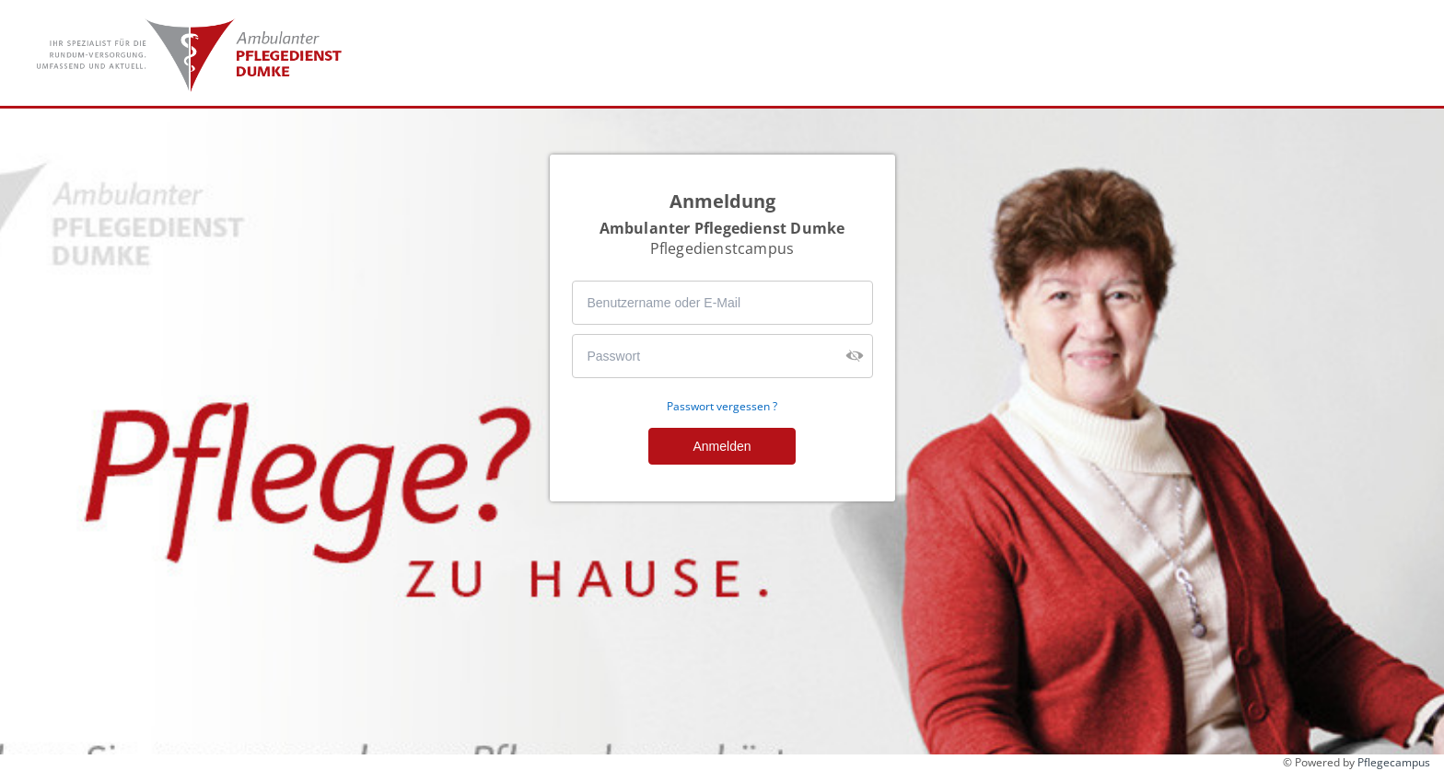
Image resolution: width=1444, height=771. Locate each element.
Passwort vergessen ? (722, 406)
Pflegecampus (1393, 762)
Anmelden (722, 446)
